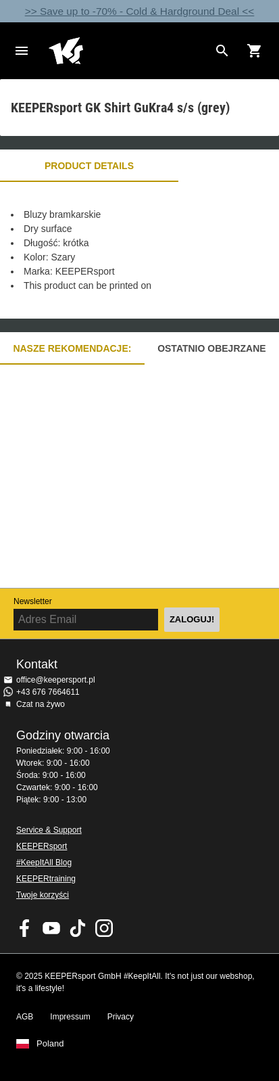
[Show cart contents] (254, 50)
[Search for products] (222, 50)
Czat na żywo (40, 704)
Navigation (21, 50)
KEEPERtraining (46, 878)
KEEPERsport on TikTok (77, 928)
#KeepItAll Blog (44, 862)
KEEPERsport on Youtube (51, 928)
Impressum (70, 1016)
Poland (50, 1044)
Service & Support (49, 830)
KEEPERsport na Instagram (104, 928)
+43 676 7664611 (48, 692)
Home (129, 50)
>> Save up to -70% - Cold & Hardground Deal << (140, 11)
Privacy (120, 1016)
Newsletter (33, 601)
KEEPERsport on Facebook (25, 928)
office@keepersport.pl (55, 680)
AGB (24, 1016)
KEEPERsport (41, 846)
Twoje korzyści (42, 895)
